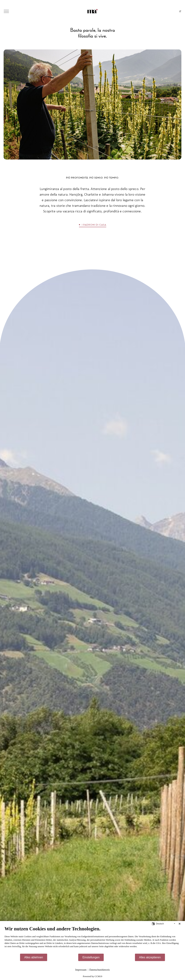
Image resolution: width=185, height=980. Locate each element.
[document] (92, 939)
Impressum (81, 969)
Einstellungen (91, 957)
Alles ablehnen (33, 957)
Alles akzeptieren (150, 957)
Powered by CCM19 (92, 976)
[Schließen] (179, 923)
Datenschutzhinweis (99, 969)
